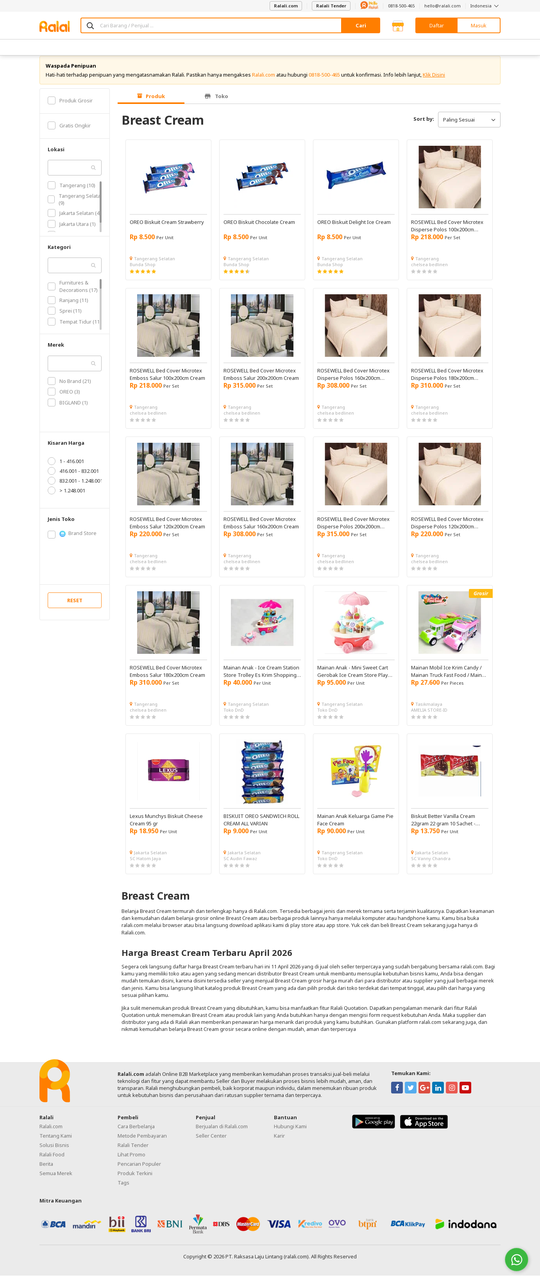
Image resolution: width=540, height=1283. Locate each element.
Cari (361, 25)
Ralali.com (286, 6)
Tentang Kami (55, 1143)
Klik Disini (434, 82)
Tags (123, 1190)
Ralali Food (51, 1161)
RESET (74, 607)
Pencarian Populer (139, 1171)
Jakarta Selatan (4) (74, 220)
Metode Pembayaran (142, 1143)
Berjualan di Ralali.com (222, 1133)
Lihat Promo (131, 1161)
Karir (279, 1143)
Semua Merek (55, 1180)
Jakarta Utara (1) (72, 231)
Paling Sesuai (469, 127)
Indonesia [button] (485, 6)
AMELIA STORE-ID (429, 717)
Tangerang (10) (71, 193)
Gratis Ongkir (69, 133)
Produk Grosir (70, 108)
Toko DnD (234, 717)
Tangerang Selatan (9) (76, 207)
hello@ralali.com (442, 6)
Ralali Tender (331, 6)
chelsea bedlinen (429, 272)
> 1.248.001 (66, 498)
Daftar (436, 25)
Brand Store (72, 541)
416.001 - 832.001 (73, 478)
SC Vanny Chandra (431, 866)
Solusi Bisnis (54, 1152)
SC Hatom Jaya (145, 866)
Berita (46, 1171)
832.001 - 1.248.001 (75, 488)
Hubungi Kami (290, 1133)
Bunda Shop (143, 272)
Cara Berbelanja (136, 1133)
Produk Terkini (135, 1180)
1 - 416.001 (66, 468)
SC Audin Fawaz (240, 866)
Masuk (478, 25)
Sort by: (423, 126)
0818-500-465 (401, 6)
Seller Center (211, 1143)
